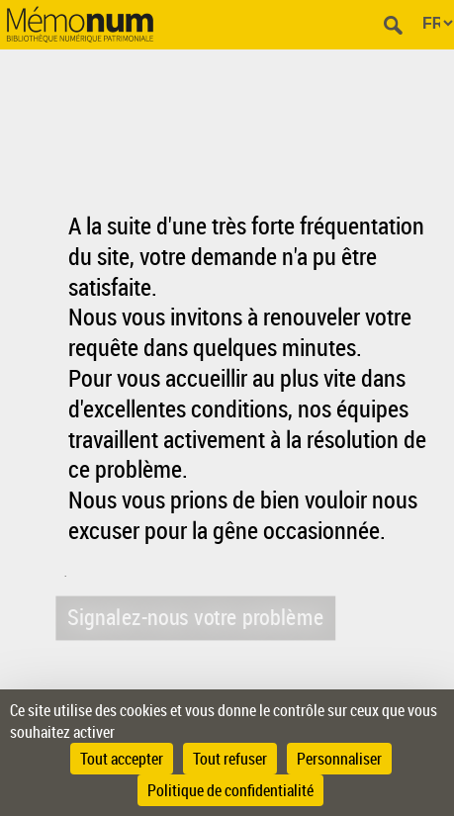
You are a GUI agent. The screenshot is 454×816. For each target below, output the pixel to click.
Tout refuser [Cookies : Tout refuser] (230, 759)
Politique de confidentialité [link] (230, 790)
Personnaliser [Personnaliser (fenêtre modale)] (339, 759)
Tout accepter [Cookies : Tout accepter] (121, 759)
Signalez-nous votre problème (194, 617)
